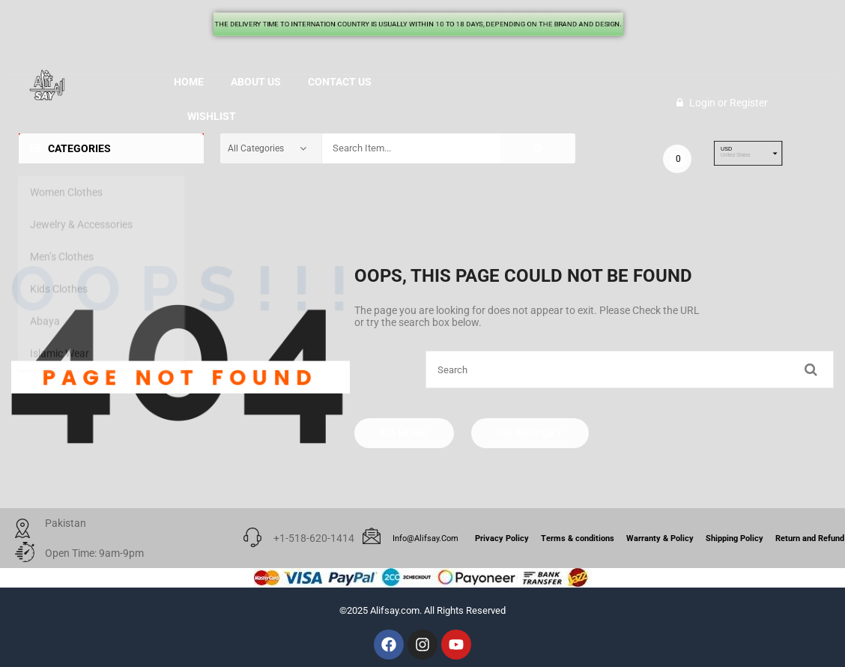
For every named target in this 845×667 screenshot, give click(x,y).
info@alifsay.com (425, 538)
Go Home (404, 433)
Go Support (530, 433)
